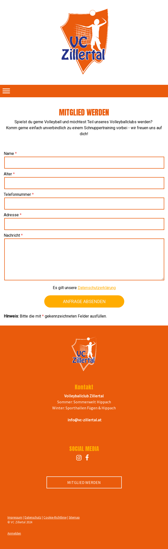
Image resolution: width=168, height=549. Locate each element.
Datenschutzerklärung (97, 287)
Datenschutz (32, 517)
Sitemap (74, 517)
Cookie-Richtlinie (55, 517)
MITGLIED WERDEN (84, 482)
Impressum (15, 517)
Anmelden (14, 533)
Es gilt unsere (84, 287)
